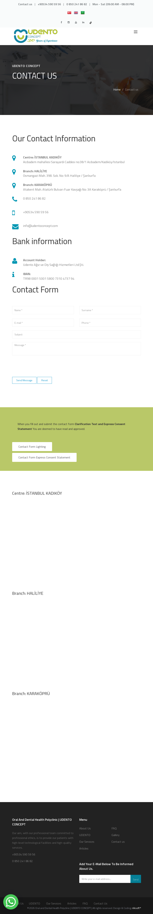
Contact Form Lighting (32, 446)
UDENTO (84, 835)
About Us (85, 828)
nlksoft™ (136, 908)
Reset (44, 380)
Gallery (115, 835)
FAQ (114, 828)
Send (136, 879)
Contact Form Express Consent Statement (44, 457)
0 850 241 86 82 (76, 4)
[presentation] (39, 366)
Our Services (86, 841)
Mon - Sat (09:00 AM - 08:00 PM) (113, 4)
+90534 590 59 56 (49, 4)
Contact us (25, 4)
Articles (83, 848)
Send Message (24, 380)
